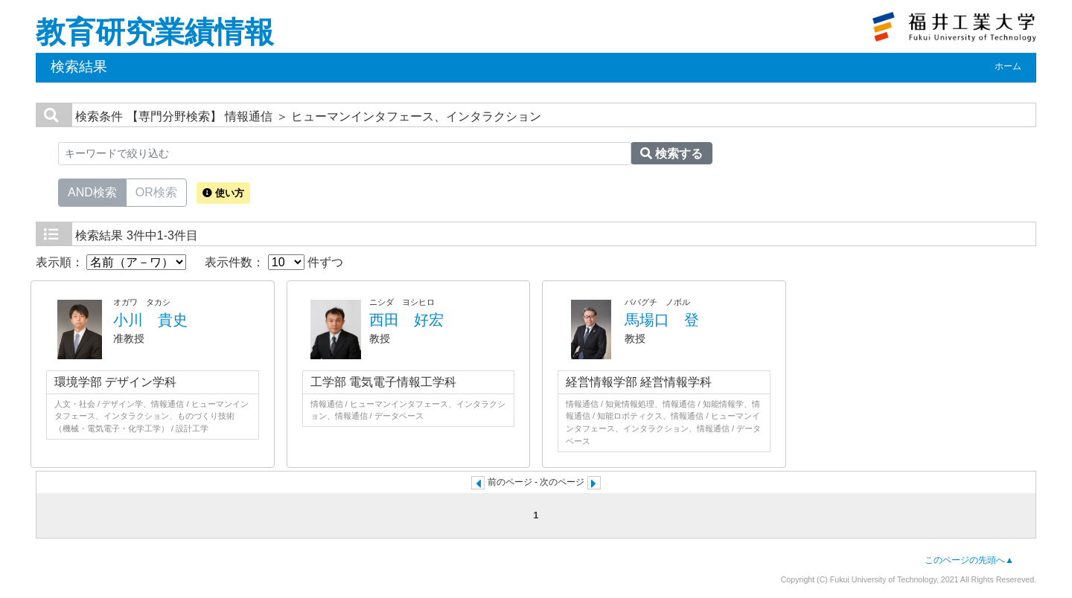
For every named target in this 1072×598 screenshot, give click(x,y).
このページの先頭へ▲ (969, 560)
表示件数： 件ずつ (274, 262)
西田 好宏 (406, 320)
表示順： (111, 262)
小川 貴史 (150, 320)
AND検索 (92, 191)
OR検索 (156, 191)
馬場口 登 (662, 320)
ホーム (1008, 66)
